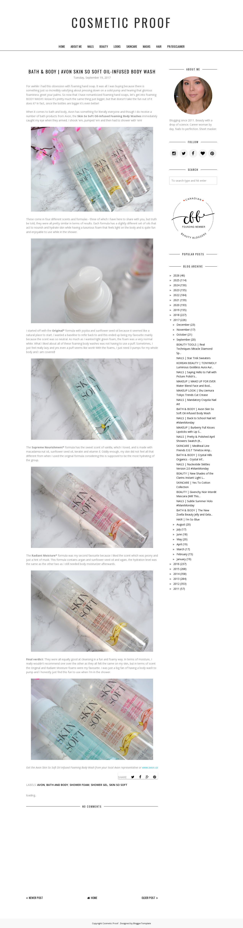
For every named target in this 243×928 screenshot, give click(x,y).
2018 (176, 315)
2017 (176, 320)
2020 (176, 305)
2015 (176, 569)
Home (62, 46)
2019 (176, 310)
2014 (176, 574)
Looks (117, 46)
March (180, 549)
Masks (146, 46)
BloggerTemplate (142, 923)
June (179, 534)
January (181, 559)
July (179, 529)
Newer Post (36, 898)
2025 (176, 280)
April (179, 544)
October (182, 334)
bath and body (57, 785)
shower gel (99, 785)
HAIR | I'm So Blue (188, 519)
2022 (176, 295)
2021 (176, 300)
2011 (176, 588)
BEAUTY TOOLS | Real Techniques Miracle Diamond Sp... (194, 349)
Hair (158, 46)
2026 (176, 275)
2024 (176, 285)
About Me (76, 46)
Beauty (103, 46)
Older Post (148, 898)
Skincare (131, 46)
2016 (176, 564)
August (181, 524)
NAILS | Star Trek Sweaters (193, 358)
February (182, 554)
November (183, 329)
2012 (176, 584)
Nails (90, 46)
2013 (176, 579)
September (183, 339)
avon (41, 785)
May (179, 539)
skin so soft (118, 785)
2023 (176, 290)
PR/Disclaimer (176, 46)
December (183, 324)
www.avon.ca (150, 767)
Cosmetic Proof (121, 21)
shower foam (79, 785)
